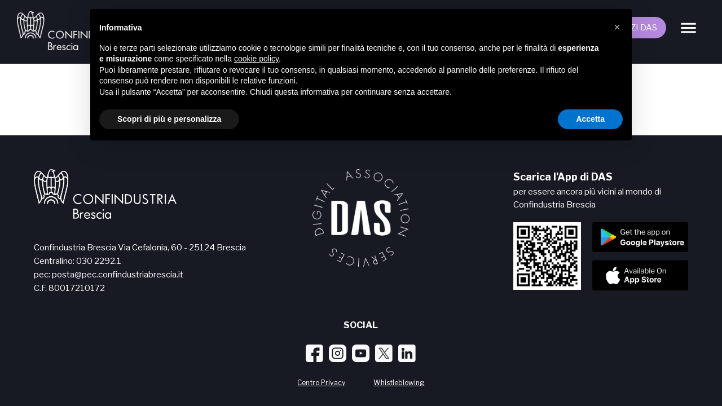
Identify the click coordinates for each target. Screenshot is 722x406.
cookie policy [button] (256, 58)
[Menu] (688, 28)
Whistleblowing (398, 382)
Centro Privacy (321, 382)
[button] (617, 27)
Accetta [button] (590, 118)
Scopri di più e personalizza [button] (169, 118)
